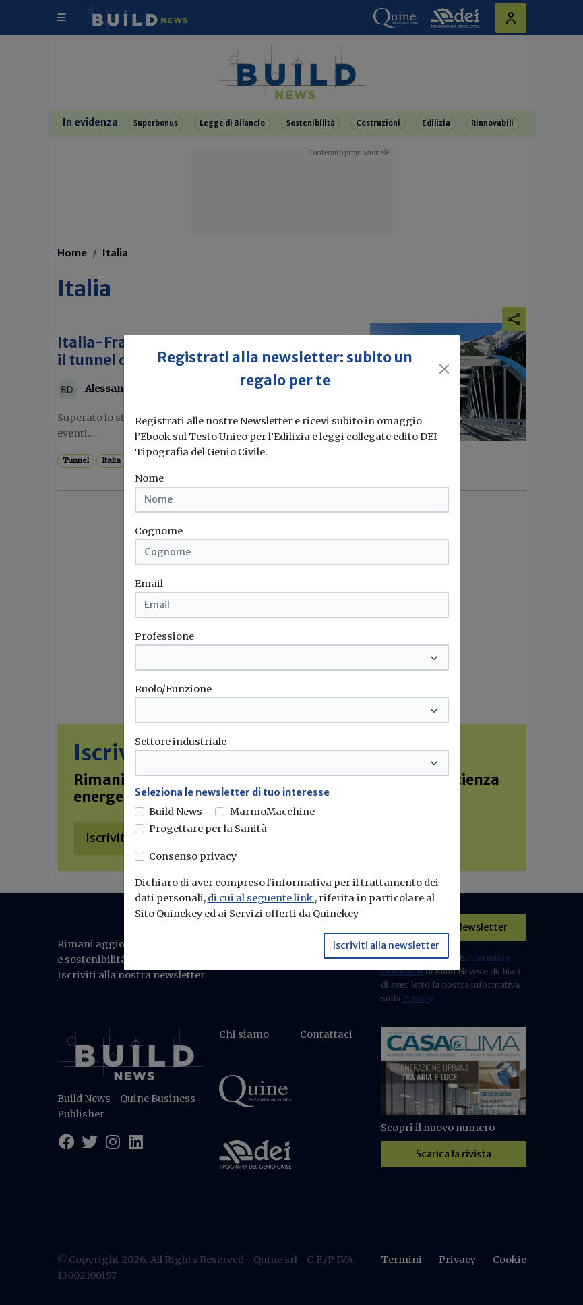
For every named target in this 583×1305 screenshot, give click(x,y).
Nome (149, 478)
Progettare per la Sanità (208, 829)
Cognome (159, 531)
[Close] (444, 369)
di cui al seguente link (261, 898)
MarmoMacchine (272, 812)
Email (149, 584)
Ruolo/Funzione (173, 689)
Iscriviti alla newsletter (386, 945)
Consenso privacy (193, 856)
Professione (164, 636)
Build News (175, 812)
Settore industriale (180, 741)
